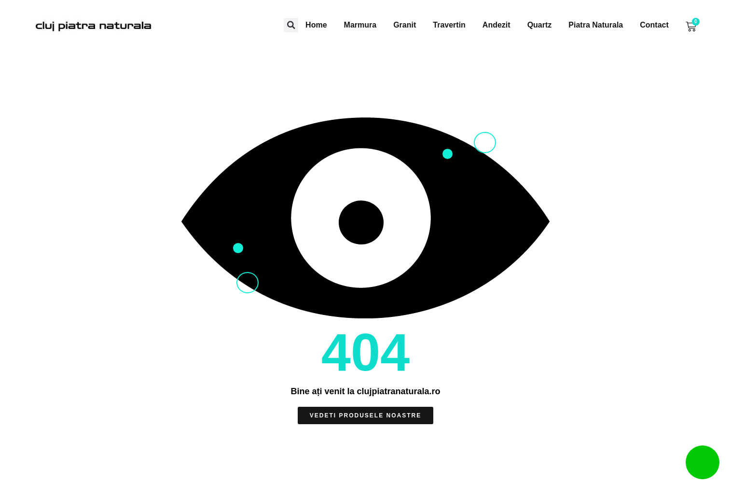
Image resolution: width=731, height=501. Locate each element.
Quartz (539, 25)
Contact (654, 25)
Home (316, 25)
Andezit (496, 25)
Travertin (449, 25)
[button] (291, 25)
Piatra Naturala (595, 25)
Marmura (360, 25)
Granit (404, 25)
